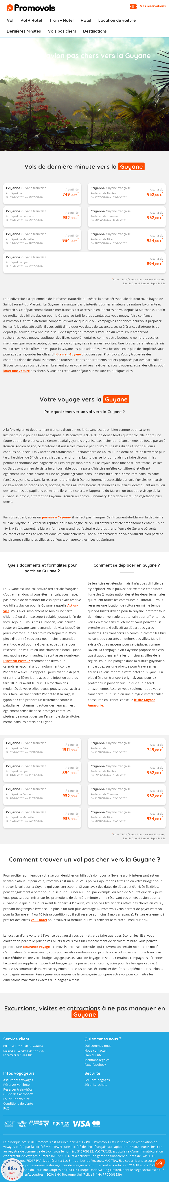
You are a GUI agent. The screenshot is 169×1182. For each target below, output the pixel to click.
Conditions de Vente (18, 1103)
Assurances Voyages (18, 1080)
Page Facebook (95, 1064)
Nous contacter (95, 1050)
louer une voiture (16, 371)
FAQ (6, 1108)
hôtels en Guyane (67, 354)
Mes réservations (153, 6)
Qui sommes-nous (97, 1045)
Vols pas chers (62, 31)
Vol (10, 20)
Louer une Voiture (16, 1099)
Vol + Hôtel (31, 20)
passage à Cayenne (56, 517)
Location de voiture (117, 20)
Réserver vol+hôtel (17, 1084)
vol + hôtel (39, 920)
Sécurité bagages (97, 1080)
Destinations (95, 31)
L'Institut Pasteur (16, 661)
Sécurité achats (95, 1084)
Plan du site (93, 1055)
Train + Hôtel (61, 20)
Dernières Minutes (24, 31)
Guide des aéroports (18, 1094)
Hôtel (86, 20)
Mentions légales (97, 1060)
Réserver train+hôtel (18, 1089)
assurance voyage (36, 947)
